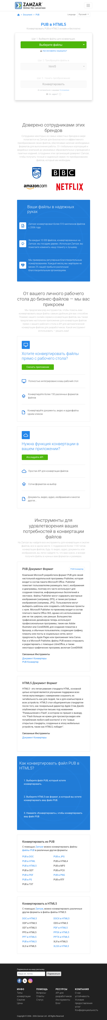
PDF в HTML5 (61, 927)
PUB (37, 15)
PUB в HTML (28, 861)
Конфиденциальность (86, 1010)
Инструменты (63, 999)
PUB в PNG (59, 875)
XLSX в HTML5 (61, 946)
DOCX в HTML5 (61, 918)
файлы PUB (28, 850)
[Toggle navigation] (88, 5)
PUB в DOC (28, 856)
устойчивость (82, 996)
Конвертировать (53, 84)
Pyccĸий (83, 14)
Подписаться (54, 974)
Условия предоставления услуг (83, 1003)
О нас (78, 992)
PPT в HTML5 (29, 937)
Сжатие (21, 999)
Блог (58, 1003)
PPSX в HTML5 (61, 932)
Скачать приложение (37, 367)
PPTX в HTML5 (61, 937)
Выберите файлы (50, 45)
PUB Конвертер (77, 569)
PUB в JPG (59, 856)
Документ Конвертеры (34, 658)
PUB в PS (27, 879)
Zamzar (39, 846)
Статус (40, 999)
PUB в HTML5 (29, 865)
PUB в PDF (27, 875)
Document (27, 15)
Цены (20, 1003)
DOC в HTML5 (29, 918)
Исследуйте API (34, 457)
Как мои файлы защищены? (55, 51)
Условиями (64, 90)
